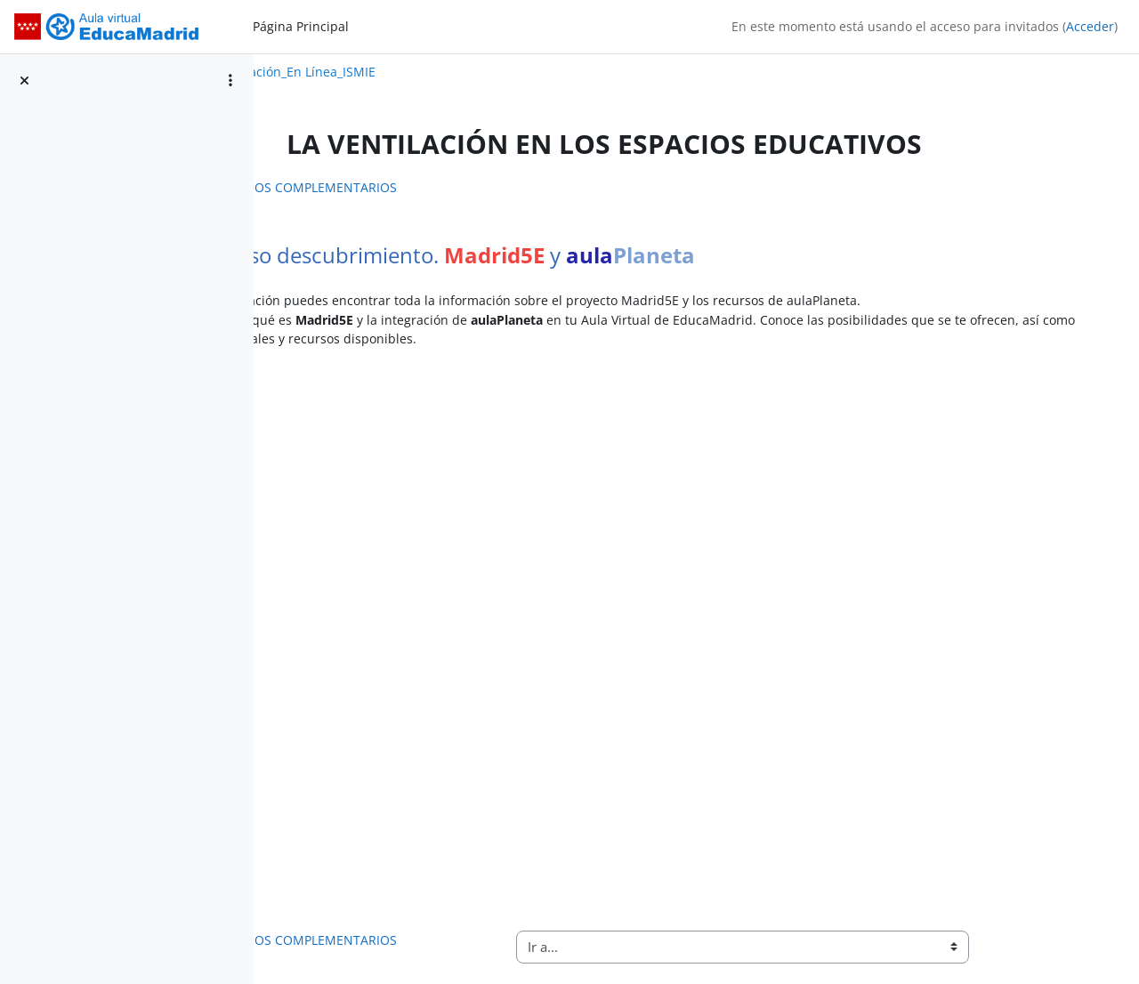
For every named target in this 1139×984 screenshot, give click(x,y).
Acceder (1090, 26)
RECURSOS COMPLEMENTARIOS (402, 187)
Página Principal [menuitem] (301, 26)
